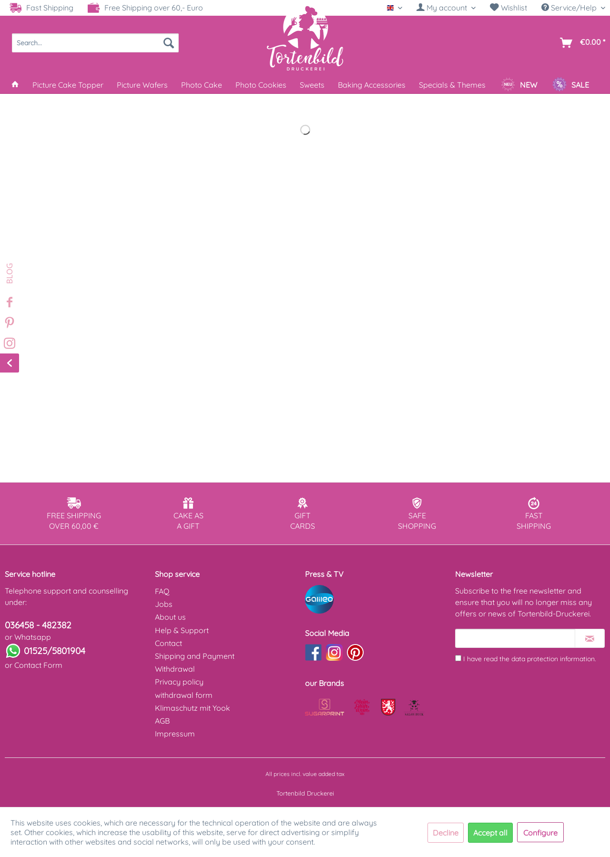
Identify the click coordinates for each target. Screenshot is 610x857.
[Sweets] (312, 84)
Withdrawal (175, 669)
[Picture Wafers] (142, 84)
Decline (445, 832)
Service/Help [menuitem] (570, 7)
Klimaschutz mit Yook (192, 708)
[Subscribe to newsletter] (590, 638)
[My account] (446, 7)
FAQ (162, 591)
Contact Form (38, 665)
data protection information (553, 659)
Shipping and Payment (194, 656)
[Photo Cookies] (261, 84)
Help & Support (182, 630)
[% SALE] (571, 84)
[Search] (169, 42)
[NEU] (519, 84)
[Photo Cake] (201, 84)
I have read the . (529, 659)
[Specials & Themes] (452, 84)
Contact (168, 643)
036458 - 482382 (38, 625)
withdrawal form (184, 695)
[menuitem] (446, 8)
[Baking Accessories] (371, 84)
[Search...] (95, 42)
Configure (540, 832)
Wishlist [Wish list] (508, 7)
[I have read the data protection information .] (458, 658)
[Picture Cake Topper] (68, 84)
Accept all (490, 832)
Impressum (175, 733)
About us (170, 617)
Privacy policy (179, 681)
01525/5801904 (54, 650)
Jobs (164, 604)
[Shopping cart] (580, 42)
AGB (162, 721)
